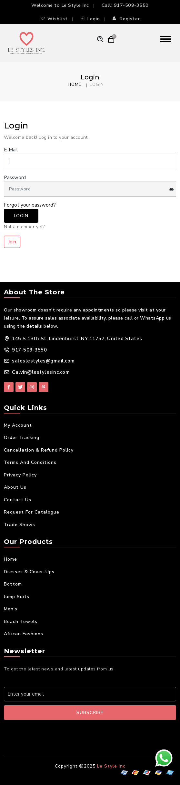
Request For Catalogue (31, 512)
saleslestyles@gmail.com (43, 361)
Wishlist (54, 19)
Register (126, 19)
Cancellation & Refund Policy (39, 450)
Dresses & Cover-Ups (29, 572)
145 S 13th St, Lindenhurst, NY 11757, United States (77, 338)
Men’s (10, 609)
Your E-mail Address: (31, 680)
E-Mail (11, 150)
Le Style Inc (111, 766)
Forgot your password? (30, 205)
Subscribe (90, 712)
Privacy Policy (20, 475)
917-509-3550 (131, 5)
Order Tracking (21, 437)
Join (12, 241)
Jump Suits (16, 597)
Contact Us (17, 500)
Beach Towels (20, 621)
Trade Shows (19, 525)
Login (90, 19)
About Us (15, 487)
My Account (18, 425)
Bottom (13, 584)
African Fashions (23, 634)
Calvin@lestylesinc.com (41, 372)
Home (74, 84)
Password (15, 177)
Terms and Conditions (30, 462)
